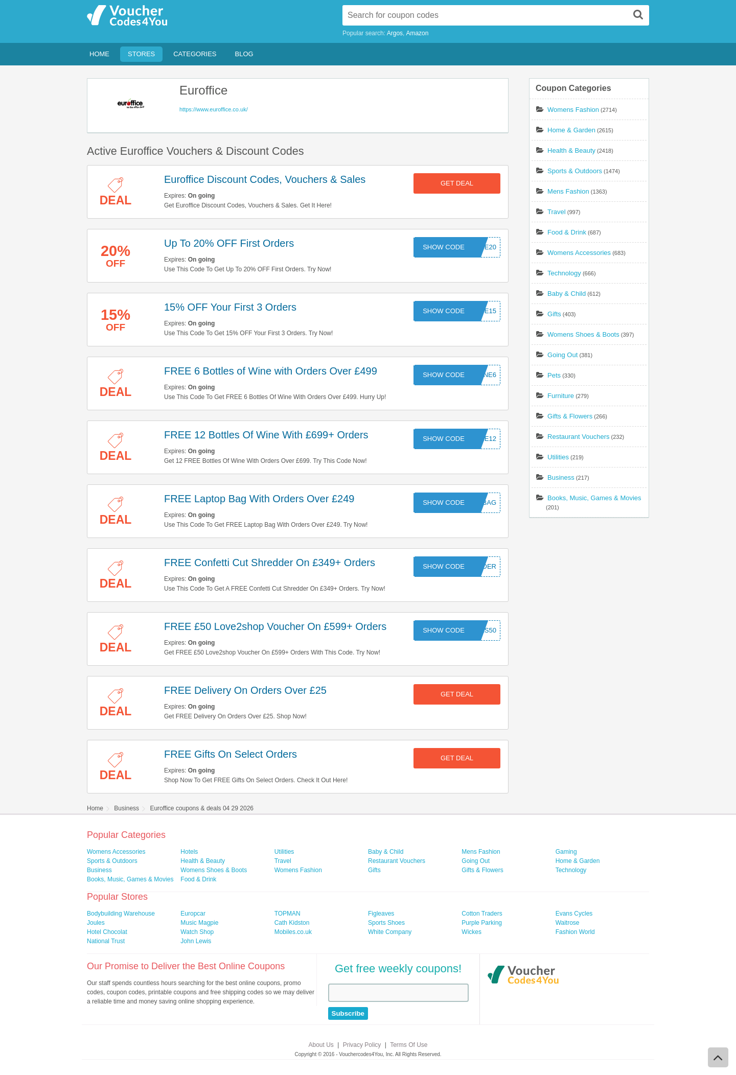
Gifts (554, 314)
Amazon (417, 33)
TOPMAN (287, 913)
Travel (556, 212)
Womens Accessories (579, 252)
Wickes (471, 932)
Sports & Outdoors (574, 171)
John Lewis (195, 941)
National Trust (106, 941)
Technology (564, 273)
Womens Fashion (573, 109)
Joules (96, 922)
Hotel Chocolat (107, 932)
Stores (141, 54)
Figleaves (381, 913)
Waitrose (568, 922)
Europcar (192, 913)
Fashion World (575, 932)
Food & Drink (566, 232)
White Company (389, 932)
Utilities (558, 457)
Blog (244, 54)
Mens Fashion (568, 191)
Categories (194, 54)
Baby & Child (566, 293)
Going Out (562, 355)
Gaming (566, 851)
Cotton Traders (482, 913)
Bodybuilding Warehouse (121, 913)
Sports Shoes (386, 922)
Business (560, 477)
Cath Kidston (292, 922)
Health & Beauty (571, 150)
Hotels (189, 851)
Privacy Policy (362, 1044)
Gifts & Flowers (569, 416)
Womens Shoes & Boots (583, 334)
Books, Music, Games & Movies (594, 498)
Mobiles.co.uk (293, 932)
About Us (321, 1044)
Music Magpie (199, 922)
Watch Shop (197, 932)
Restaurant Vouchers (578, 436)
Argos (395, 33)
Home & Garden (571, 130)
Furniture (560, 396)
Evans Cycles (574, 913)
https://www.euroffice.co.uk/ (213, 109)
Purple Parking (482, 922)
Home (99, 54)
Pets (554, 375)
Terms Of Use (408, 1044)
